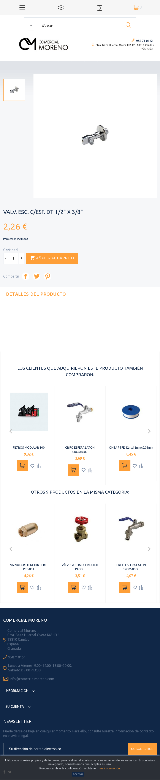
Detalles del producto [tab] (36, 294)
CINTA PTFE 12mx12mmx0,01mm (131, 447)
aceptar (78, 774)
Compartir (25, 276)
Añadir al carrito (52, 258)
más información (109, 768)
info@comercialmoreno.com (32, 679)
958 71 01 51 (145, 41)
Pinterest (47, 276)
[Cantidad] (13, 258)
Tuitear (36, 276)
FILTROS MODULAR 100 (29, 447)
